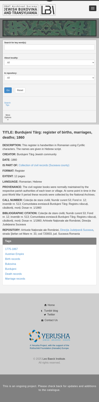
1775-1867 (11, 249)
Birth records (12, 259)
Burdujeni (10, 269)
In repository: (10, 73)
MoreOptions (7, 117)
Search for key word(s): (15, 43)
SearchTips (7, 104)
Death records (13, 273)
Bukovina (10, 264)
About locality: (11, 58)
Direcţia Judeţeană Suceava (76, 230)
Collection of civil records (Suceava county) (44, 165)
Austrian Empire (14, 254)
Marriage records (15, 278)
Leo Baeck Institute (53, 358)
